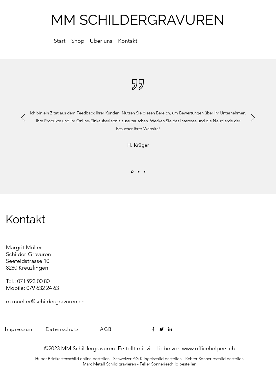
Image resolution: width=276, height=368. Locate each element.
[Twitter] (161, 329)
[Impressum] (20, 329)
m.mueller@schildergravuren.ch (45, 301)
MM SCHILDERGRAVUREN (137, 20)
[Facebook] (153, 329)
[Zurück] (23, 118)
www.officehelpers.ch (208, 348)
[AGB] (106, 329)
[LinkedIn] (170, 329)
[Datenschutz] (63, 329)
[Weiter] (253, 118)
